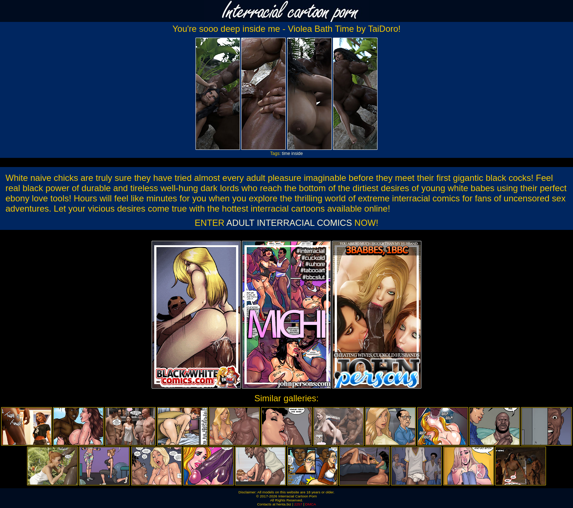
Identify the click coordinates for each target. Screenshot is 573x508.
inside (297, 153)
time (286, 153)
